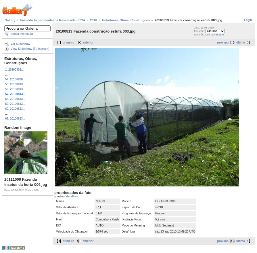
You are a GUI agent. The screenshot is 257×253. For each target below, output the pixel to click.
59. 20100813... (15, 103)
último (240, 42)
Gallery (10, 20)
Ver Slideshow (20, 44)
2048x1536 (217, 34)
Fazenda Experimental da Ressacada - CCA (52, 20)
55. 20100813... (15, 84)
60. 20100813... (15, 108)
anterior (88, 42)
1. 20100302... (14, 69)
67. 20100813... (15, 118)
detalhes (72, 196)
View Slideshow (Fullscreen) (30, 48)
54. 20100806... (15, 79)
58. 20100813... (15, 99)
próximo (223, 42)
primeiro (68, 42)
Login (248, 20)
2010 (93, 20)
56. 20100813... (15, 89)
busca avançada (22, 33)
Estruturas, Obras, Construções (126, 20)
